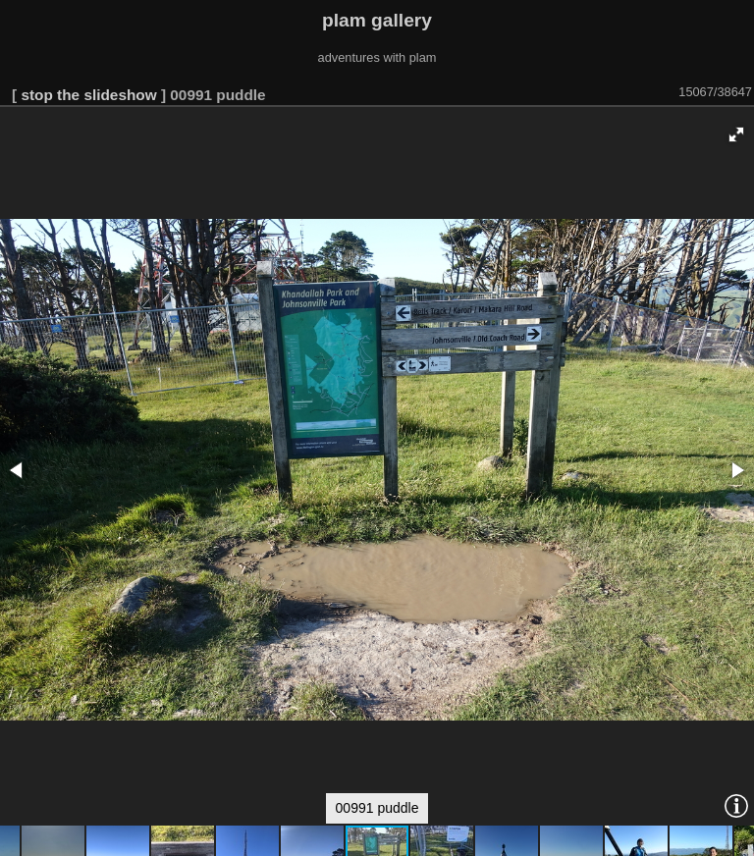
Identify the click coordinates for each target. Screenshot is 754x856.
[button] (736, 134)
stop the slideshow (88, 94)
